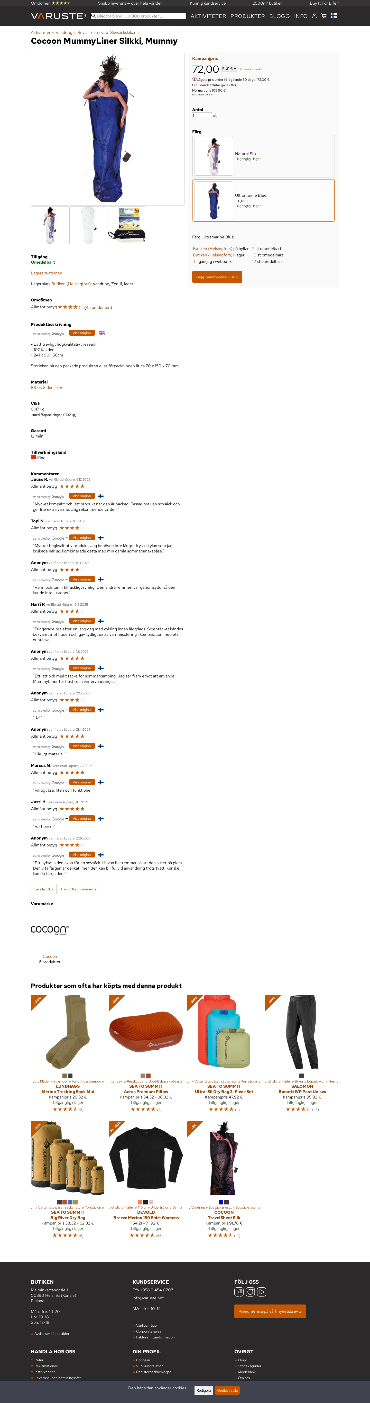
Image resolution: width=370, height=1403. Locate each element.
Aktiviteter (208, 16)
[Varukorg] (324, 16)
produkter (247, 16)
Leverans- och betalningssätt (57, 1377)
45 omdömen (98, 307)
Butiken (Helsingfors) (212, 248)
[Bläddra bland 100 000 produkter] (138, 16)
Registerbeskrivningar (153, 1371)
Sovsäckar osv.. (93, 32)
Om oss (244, 1377)
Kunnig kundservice (208, 3)
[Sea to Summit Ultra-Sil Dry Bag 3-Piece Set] (224, 1056)
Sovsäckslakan (125, 32)
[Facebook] (239, 1292)
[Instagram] (250, 1292)
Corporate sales (148, 1331)
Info (301, 16)
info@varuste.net (148, 1298)
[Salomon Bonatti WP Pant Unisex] (302, 1056)
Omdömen (51, 3)
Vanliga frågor (147, 1325)
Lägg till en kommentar (79, 889)
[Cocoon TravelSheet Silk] (224, 1182)
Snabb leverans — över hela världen (130, 3)
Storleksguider (249, 1365)
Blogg (242, 1359)
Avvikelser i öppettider (51, 1333)
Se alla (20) (43, 889)
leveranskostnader (251, 69)
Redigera (204, 1390)
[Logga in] (314, 16)
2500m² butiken (268, 3)
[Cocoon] (50, 942)
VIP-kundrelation (149, 1365)
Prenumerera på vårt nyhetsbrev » (270, 1311)
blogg (279, 16)
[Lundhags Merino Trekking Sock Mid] (68, 1056)
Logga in (143, 1359)
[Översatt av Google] (48, 333)
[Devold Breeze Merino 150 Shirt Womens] (146, 1182)
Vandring (66, 32)
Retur (38, 1359)
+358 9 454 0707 (156, 1290)
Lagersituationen (46, 273)
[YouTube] (261, 1292)
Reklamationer (46, 1365)
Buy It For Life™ (324, 3)
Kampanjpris (205, 58)
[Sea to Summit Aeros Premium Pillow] (146, 1056)
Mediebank (247, 1371)
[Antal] (202, 115)
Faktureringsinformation (155, 1337)
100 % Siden (42, 387)
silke (59, 387)
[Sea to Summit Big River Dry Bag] (68, 1182)
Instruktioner (44, 1371)
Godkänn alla (227, 1390)
